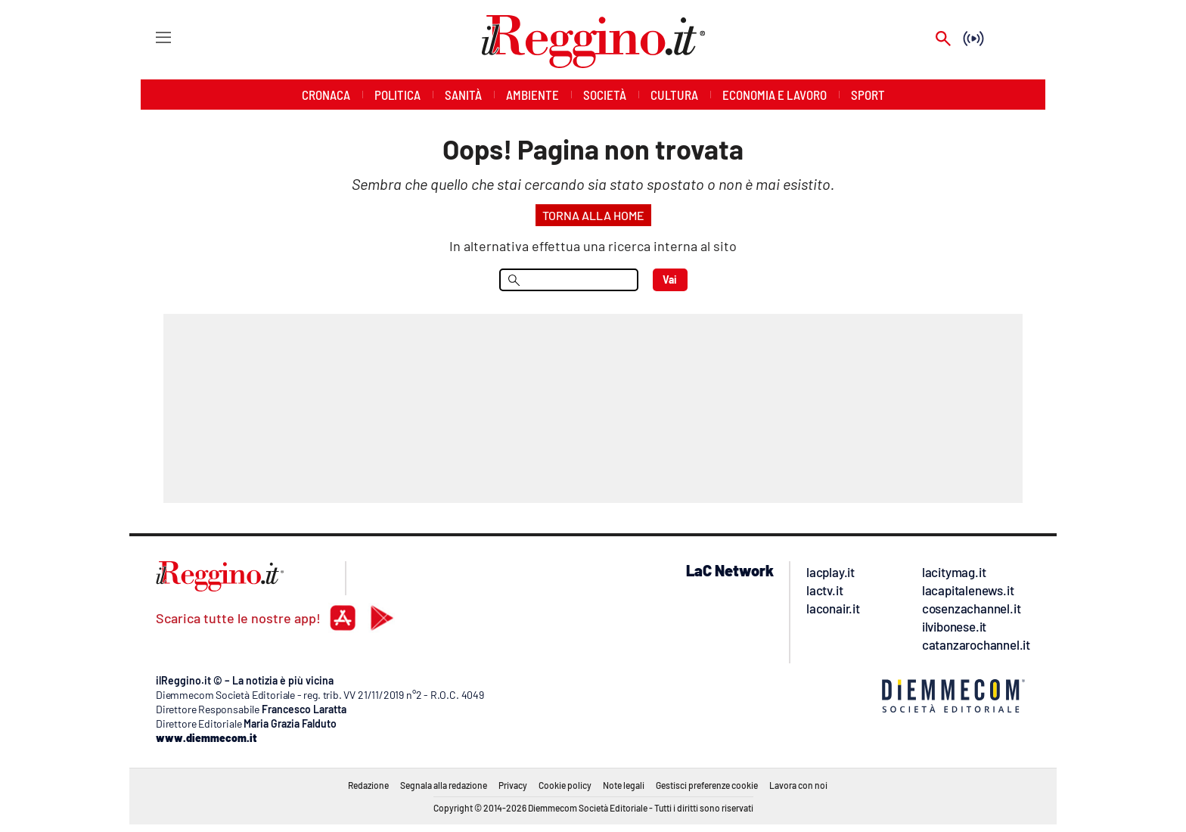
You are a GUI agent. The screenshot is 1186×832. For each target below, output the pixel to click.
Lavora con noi (798, 785)
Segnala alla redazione (443, 785)
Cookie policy (565, 785)
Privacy (512, 785)
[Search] (943, 39)
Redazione (368, 785)
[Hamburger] (149, 36)
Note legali (623, 785)
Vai (670, 279)
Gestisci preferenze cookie (707, 785)
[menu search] (568, 280)
